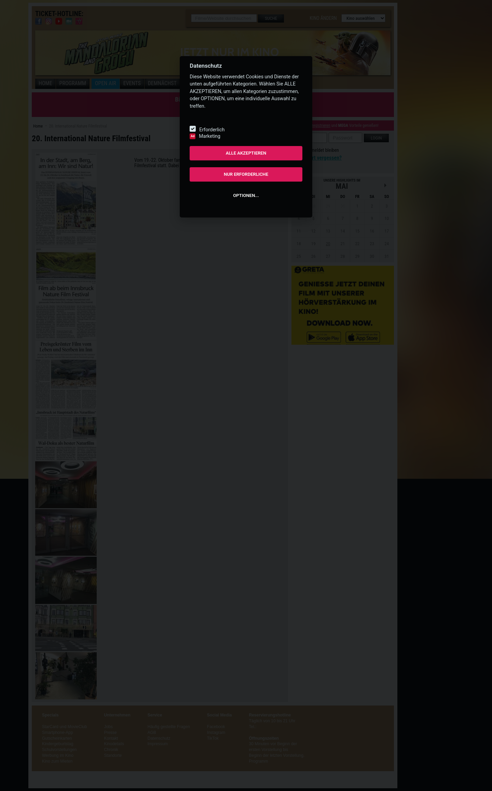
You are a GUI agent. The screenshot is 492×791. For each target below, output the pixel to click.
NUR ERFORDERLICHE (246, 174)
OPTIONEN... (246, 195)
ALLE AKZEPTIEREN (246, 153)
